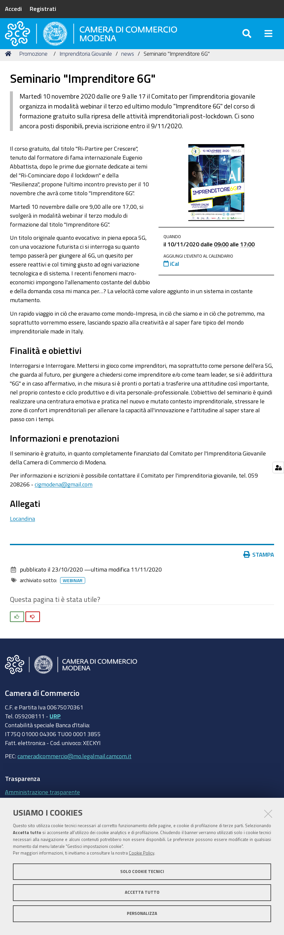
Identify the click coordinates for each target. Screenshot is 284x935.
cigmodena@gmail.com (63, 497)
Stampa (258, 568)
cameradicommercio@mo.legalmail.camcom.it (74, 769)
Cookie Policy (141, 853)
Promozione (33, 67)
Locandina (22, 532)
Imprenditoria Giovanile (85, 67)
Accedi (13, 9)
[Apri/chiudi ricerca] (247, 39)
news (127, 67)
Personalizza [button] (142, 913)
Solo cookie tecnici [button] (142, 871)
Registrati (43, 9)
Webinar (73, 594)
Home (9, 67)
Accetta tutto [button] (142, 892)
